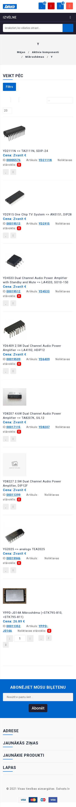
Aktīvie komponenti (45, 52)
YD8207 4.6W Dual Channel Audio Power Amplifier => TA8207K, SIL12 (32, 416)
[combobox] (60, 100)
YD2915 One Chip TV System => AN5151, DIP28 (37, 214)
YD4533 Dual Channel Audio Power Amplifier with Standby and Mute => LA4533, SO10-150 (35, 280)
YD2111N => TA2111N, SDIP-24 (25, 151)
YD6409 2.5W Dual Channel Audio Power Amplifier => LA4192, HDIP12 (32, 348)
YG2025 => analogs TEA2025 (24, 549)
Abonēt (38, 708)
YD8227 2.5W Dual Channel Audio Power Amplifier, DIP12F (32, 483)
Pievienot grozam (6, 646)
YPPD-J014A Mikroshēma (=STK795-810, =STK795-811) (32, 615)
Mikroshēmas (34, 56)
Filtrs (9, 87)
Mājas (21, 52)
